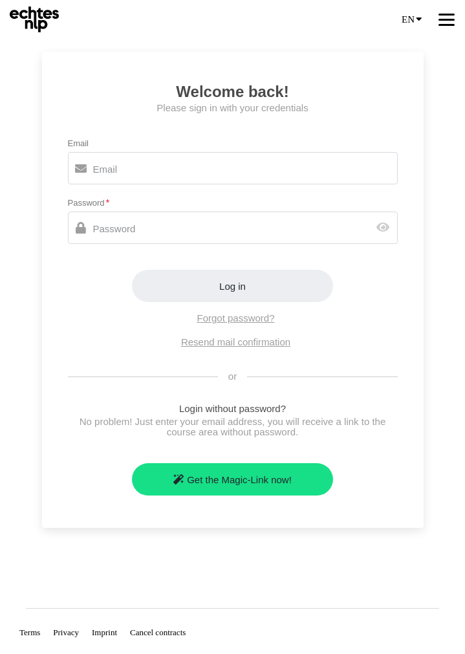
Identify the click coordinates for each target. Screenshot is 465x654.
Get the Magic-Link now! (232, 479)
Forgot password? (235, 317)
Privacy (66, 632)
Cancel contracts (158, 632)
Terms (29, 632)
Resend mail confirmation (235, 341)
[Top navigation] (447, 19)
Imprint (104, 632)
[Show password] (385, 228)
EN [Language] (412, 18)
